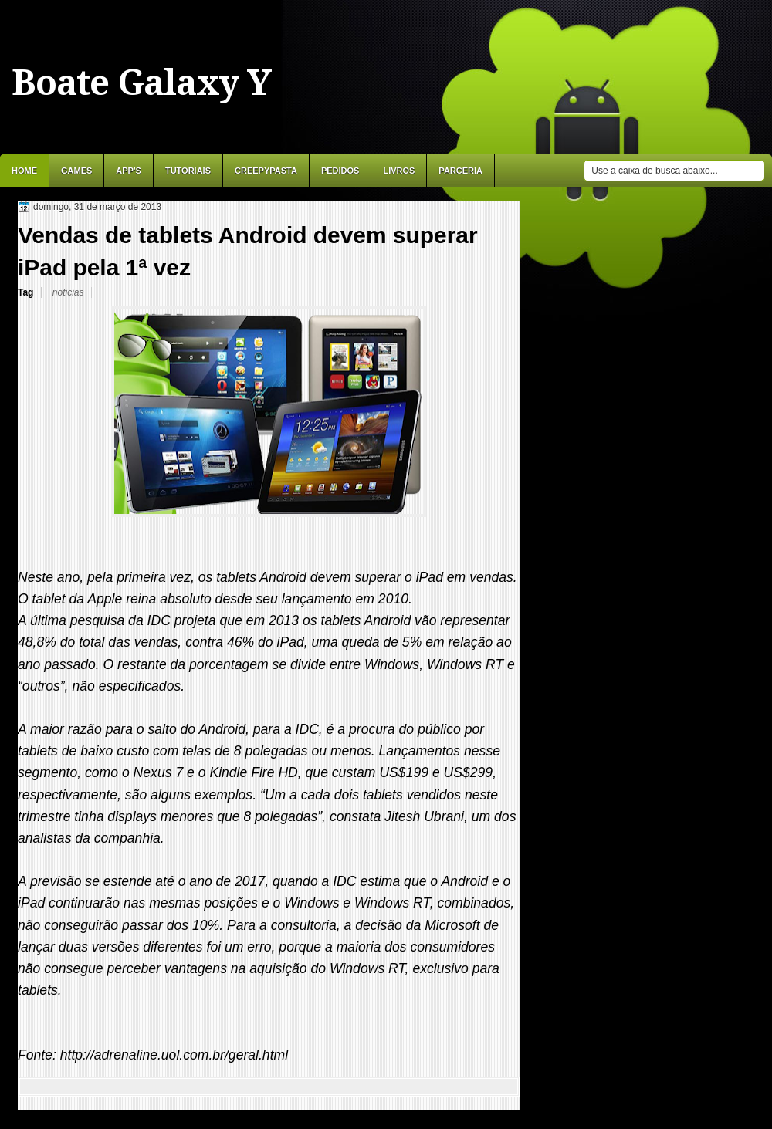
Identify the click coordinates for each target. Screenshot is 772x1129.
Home (24, 170)
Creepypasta (266, 170)
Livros (399, 170)
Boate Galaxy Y (141, 82)
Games (76, 170)
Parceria (460, 170)
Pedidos (340, 170)
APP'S (128, 170)
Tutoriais (188, 170)
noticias (68, 292)
